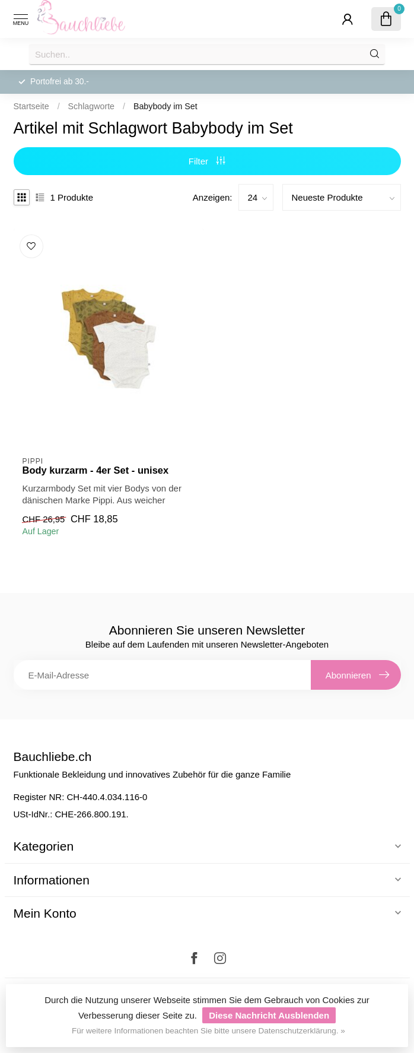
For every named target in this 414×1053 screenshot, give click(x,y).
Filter (207, 161)
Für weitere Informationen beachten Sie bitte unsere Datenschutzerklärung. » (208, 1030)
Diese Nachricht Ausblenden (269, 1015)
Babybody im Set (165, 106)
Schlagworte (91, 106)
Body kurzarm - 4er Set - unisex (96, 470)
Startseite (31, 106)
